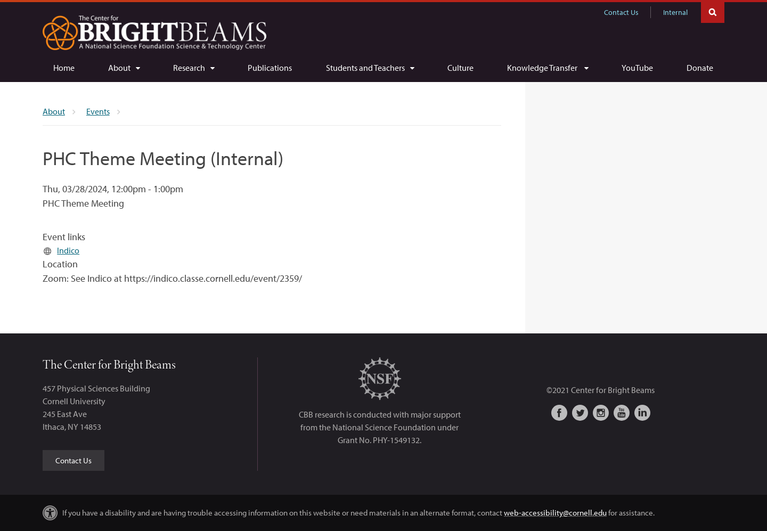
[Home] (64, 68)
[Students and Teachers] (370, 68)
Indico (68, 250)
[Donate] (700, 68)
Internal (675, 12)
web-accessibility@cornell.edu (555, 513)
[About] (123, 68)
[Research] (193, 68)
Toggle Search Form (712, 11)
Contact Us (621, 12)
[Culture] (460, 68)
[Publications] (270, 68)
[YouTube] (637, 68)
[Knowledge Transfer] (547, 68)
